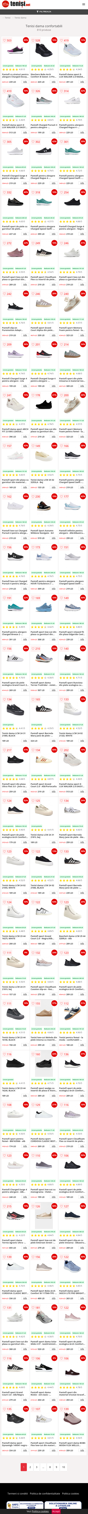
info (25, 81)
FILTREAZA (44, 12)
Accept (56, 1511)
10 (63, 1467)
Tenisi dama (20, 17)
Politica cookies (70, 1493)
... (43, 1467)
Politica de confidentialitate (45, 1493)
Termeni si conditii (17, 1493)
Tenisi (7, 17)
